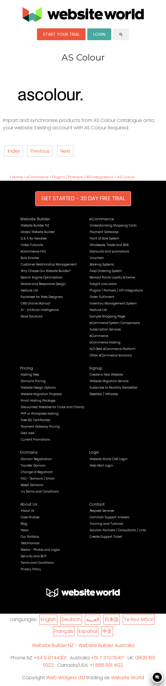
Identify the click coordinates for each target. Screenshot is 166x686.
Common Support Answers (109, 517)
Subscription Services (105, 329)
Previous (40, 151)
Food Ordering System (106, 271)
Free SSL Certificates (35, 420)
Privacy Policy (31, 569)
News (24, 530)
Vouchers (97, 258)
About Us (28, 504)
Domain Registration (36, 459)
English (48, 619)
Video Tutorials (32, 245)
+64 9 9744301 (49, 657)
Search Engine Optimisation (42, 277)
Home (17, 177)
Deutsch (71, 619)
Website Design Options (38, 387)
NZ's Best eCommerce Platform (113, 349)
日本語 (111, 619)
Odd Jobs (27, 433)
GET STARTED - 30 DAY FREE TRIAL (83, 198)
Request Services (102, 511)
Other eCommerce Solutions (111, 355)
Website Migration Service (109, 381)
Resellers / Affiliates (104, 394)
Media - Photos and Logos (40, 550)
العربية (92, 619)
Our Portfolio (30, 537)
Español (88, 631)
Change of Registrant (37, 472)
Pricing (26, 368)
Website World (127, 677)
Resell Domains (32, 485)
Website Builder (35, 219)
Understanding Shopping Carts (113, 225)
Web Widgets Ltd (65, 677)
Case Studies (30, 517)
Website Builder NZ (35, 225)
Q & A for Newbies (34, 238)
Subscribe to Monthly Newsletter (114, 387)
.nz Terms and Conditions (40, 491)
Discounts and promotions (109, 251)
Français (63, 631)
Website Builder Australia (106, 645)
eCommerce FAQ (33, 251)
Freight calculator (103, 284)
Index (14, 151)
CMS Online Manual (35, 303)
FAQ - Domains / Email (37, 478)
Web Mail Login (101, 465)
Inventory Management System (113, 303)
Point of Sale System (104, 238)
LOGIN (99, 34)
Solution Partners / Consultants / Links (118, 530)
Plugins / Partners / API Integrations (83, 177)
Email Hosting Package (38, 400)
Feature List (29, 290)
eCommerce (37, 177)
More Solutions (31, 316)
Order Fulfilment (102, 297)
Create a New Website (106, 374)
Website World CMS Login (109, 459)
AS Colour (126, 177)
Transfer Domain (33, 465)
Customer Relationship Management (49, 264)
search (121, 34)
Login (94, 452)
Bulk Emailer (30, 258)
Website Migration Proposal (41, 394)
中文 (107, 631)
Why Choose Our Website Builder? (46, 271)
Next (65, 151)
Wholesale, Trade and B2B (109, 245)
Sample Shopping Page (107, 316)
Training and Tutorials (106, 524)
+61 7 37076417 (107, 657)
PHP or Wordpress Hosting (40, 413)
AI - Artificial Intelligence (40, 310)
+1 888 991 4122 (106, 665)
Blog (24, 524)
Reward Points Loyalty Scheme (112, 277)
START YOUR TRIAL (61, 34)
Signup (95, 368)
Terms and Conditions (37, 562)
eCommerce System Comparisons (115, 323)
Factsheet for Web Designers (42, 297)
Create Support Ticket (106, 537)
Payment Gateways (104, 232)
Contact (96, 504)
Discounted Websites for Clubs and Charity (52, 407)
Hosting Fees (30, 374)
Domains (29, 452)
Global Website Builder (38, 232)
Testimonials (30, 543)
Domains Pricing (33, 381)
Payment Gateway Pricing (40, 426)
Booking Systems (102, 264)
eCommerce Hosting (105, 342)
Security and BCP (33, 556)
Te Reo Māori (139, 619)
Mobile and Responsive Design (43, 284)
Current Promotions (35, 439)
